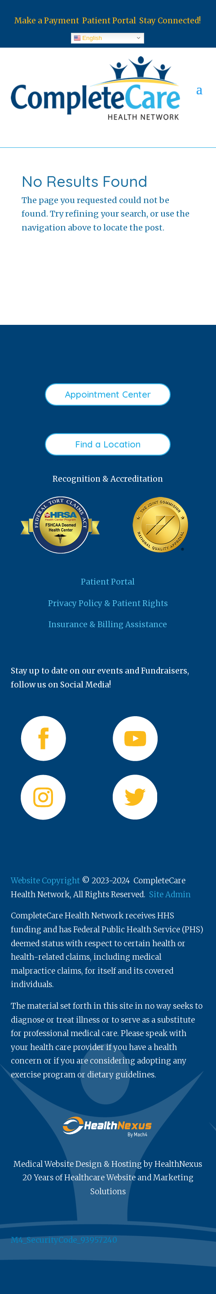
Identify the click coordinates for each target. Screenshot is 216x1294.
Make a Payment (46, 21)
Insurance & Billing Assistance (107, 624)
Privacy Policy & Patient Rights (108, 603)
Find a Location (108, 444)
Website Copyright (45, 881)
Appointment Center (108, 394)
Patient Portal (109, 21)
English (88, 37)
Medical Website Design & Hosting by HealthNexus (107, 1164)
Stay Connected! (170, 21)
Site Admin (170, 895)
